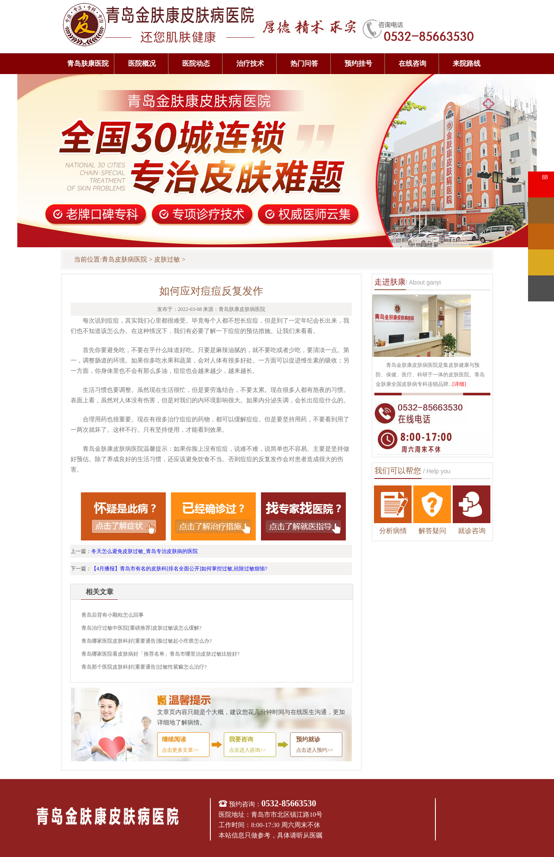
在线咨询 (412, 63)
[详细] (459, 384)
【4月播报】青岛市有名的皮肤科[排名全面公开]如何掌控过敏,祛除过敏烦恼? (179, 569)
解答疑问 (432, 530)
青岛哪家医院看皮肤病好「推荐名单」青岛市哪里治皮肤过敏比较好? (160, 654)
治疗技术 (250, 63)
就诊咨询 (472, 530)
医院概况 (142, 63)
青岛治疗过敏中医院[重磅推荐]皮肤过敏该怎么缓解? (141, 628)
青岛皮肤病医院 (124, 259)
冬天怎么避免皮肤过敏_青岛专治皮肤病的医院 (144, 551)
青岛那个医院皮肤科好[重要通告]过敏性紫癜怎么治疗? (143, 667)
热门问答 (304, 63)
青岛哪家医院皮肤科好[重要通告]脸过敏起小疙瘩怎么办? (146, 641)
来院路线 (466, 63)
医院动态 (196, 63)
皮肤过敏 (167, 259)
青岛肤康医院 (88, 63)
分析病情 (393, 530)
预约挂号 (358, 63)
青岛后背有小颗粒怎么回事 (112, 615)
